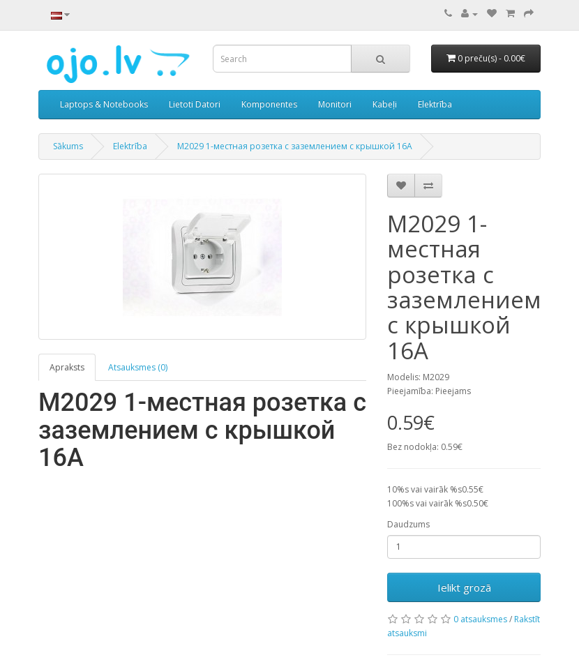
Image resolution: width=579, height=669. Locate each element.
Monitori (335, 104)
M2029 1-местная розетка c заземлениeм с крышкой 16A (294, 146)
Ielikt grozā (464, 587)
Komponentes (269, 104)
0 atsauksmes (480, 619)
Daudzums (408, 524)
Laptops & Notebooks (104, 104)
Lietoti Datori (194, 104)
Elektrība (435, 104)
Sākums (68, 146)
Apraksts (67, 367)
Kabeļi (385, 104)
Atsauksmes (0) (137, 367)
